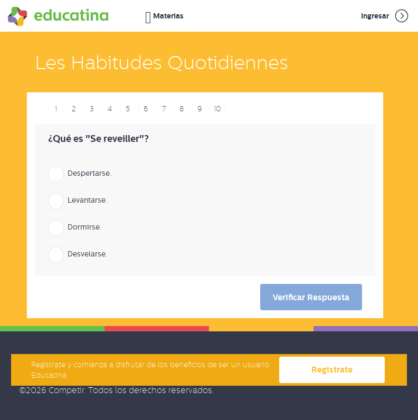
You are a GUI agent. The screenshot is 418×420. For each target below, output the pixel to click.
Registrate (332, 370)
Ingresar (385, 15)
